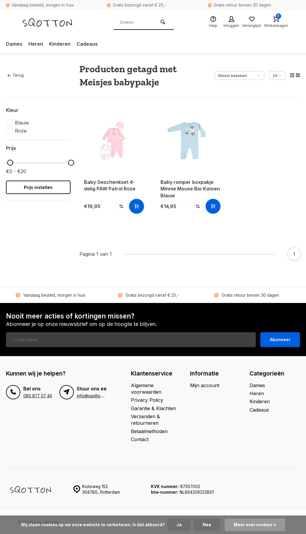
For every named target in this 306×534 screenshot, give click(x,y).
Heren (35, 44)
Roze (21, 131)
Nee (207, 524)
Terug (15, 75)
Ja (179, 524)
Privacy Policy (147, 400)
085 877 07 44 (37, 395)
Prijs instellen (38, 187)
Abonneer (280, 339)
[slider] (10, 163)
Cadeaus (87, 44)
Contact (140, 439)
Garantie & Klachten (153, 408)
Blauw (22, 123)
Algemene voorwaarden (146, 388)
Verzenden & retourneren (145, 419)
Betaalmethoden (149, 431)
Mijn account (204, 385)
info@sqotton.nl (92, 395)
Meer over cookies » (255, 524)
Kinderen (60, 44)
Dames (14, 44)
